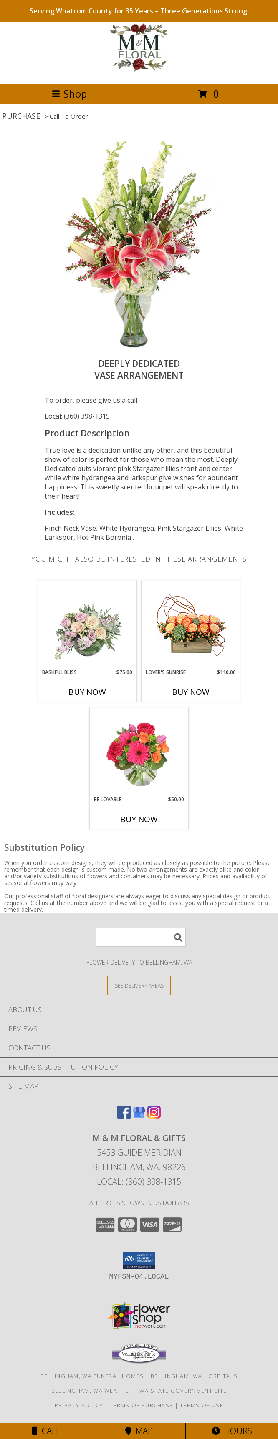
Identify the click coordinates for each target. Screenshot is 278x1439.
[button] (139, 1260)
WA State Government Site (183, 1390)
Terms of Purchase (141, 1405)
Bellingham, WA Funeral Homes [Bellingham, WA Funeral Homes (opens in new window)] (92, 1376)
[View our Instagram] (154, 1116)
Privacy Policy (79, 1405)
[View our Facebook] (124, 1116)
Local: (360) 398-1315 (77, 416)
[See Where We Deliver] (139, 985)
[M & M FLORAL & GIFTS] (139, 71)
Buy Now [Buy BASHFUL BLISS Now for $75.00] (87, 692)
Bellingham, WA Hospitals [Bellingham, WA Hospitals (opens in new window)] (194, 1376)
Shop (69, 93)
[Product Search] (141, 937)
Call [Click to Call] (46, 1430)
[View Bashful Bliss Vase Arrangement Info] (87, 624)
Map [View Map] (139, 1430)
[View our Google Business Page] (139, 1116)
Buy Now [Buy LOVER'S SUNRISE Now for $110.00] (191, 692)
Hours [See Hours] (232, 1430)
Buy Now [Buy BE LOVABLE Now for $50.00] (139, 819)
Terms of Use (201, 1405)
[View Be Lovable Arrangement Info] (139, 751)
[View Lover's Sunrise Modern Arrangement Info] (191, 624)
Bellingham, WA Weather (92, 1390)
